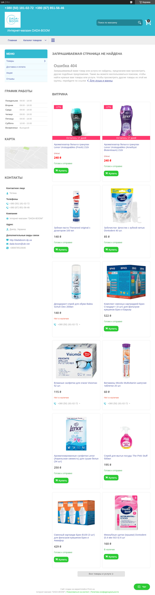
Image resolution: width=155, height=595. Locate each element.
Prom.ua (91, 589)
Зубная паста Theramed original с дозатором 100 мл (72, 229)
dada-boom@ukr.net (19, 244)
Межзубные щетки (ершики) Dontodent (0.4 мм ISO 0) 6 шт (125, 536)
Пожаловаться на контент (77, 592)
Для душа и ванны (101, 80)
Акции (55, 40)
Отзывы (10, 79)
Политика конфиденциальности (105, 592)
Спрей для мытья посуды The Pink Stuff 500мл (125, 457)
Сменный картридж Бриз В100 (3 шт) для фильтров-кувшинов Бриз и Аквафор (74, 537)
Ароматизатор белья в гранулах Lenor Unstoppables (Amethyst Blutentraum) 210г (121, 147)
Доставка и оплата (15, 67)
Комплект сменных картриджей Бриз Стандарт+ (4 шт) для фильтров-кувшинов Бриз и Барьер (124, 306)
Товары (10, 61)
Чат (142, 586)
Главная (12, 40)
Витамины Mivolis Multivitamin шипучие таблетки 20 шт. (125, 384)
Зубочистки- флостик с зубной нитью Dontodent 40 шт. (124, 229)
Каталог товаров (32, 40)
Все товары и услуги (100, 573)
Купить (63, 170)
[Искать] (139, 22)
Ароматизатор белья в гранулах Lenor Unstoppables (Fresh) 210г (71, 146)
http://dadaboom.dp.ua (21, 240)
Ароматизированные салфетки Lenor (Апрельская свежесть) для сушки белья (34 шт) (76, 458)
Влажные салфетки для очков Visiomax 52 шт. (75, 384)
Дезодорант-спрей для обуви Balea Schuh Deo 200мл (73, 305)
